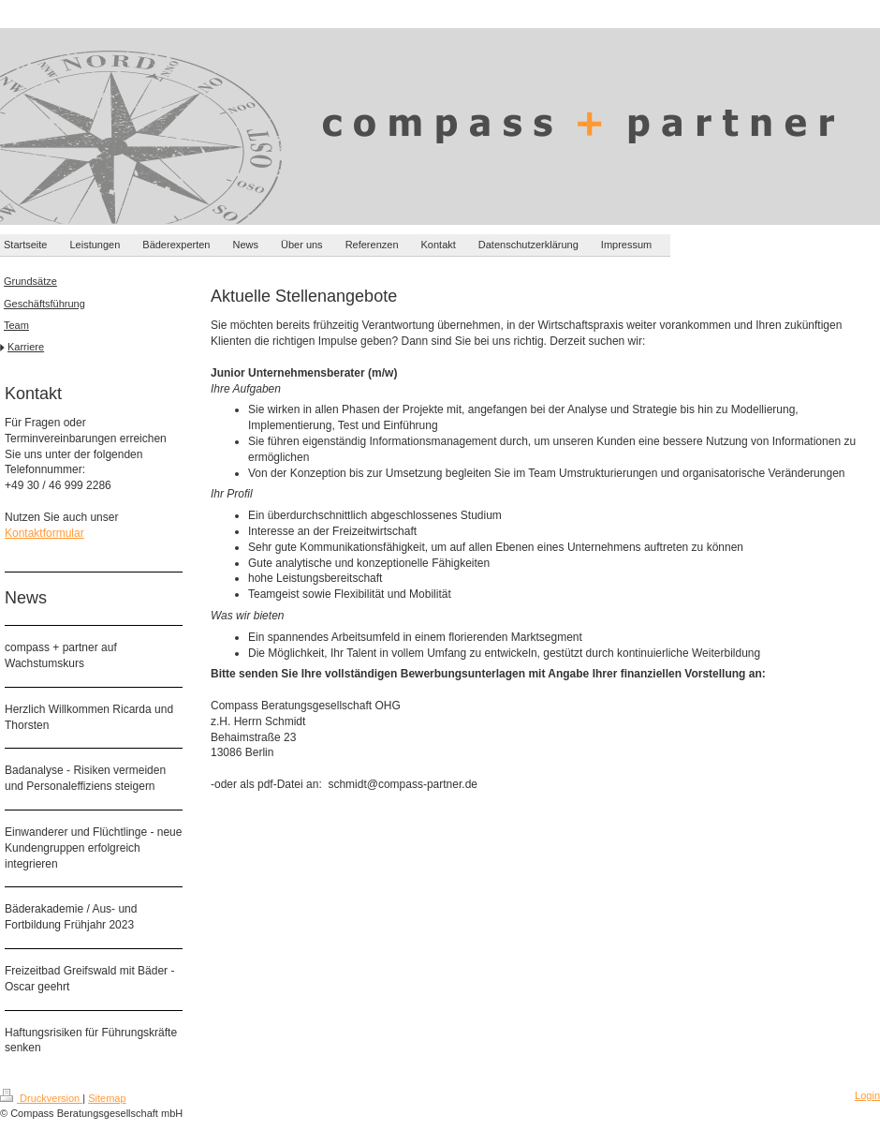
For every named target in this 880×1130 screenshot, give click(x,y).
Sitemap (106, 1098)
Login (867, 1095)
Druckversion (41, 1098)
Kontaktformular (44, 533)
